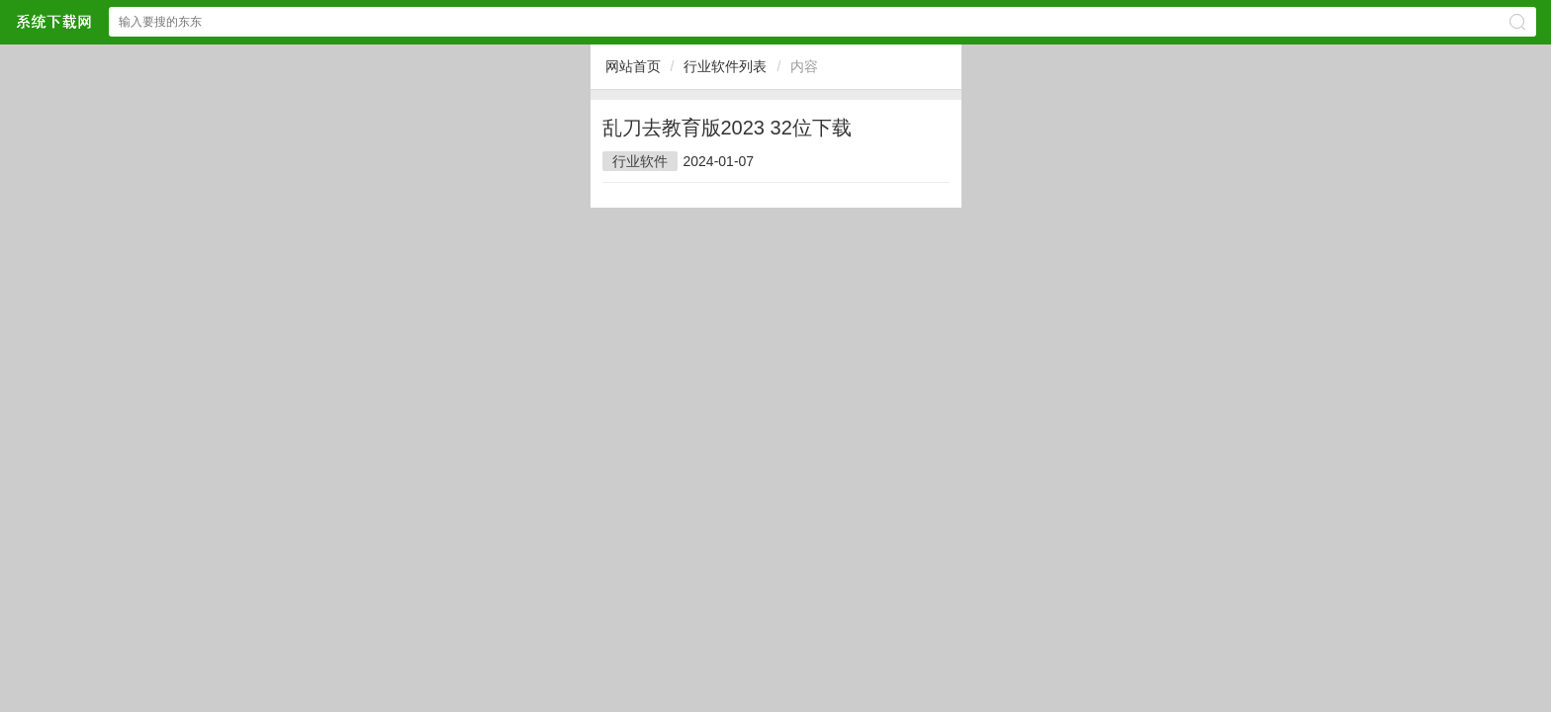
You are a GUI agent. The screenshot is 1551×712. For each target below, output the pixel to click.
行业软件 (640, 161)
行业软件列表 (725, 66)
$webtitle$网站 (53, 21)
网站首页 (633, 66)
